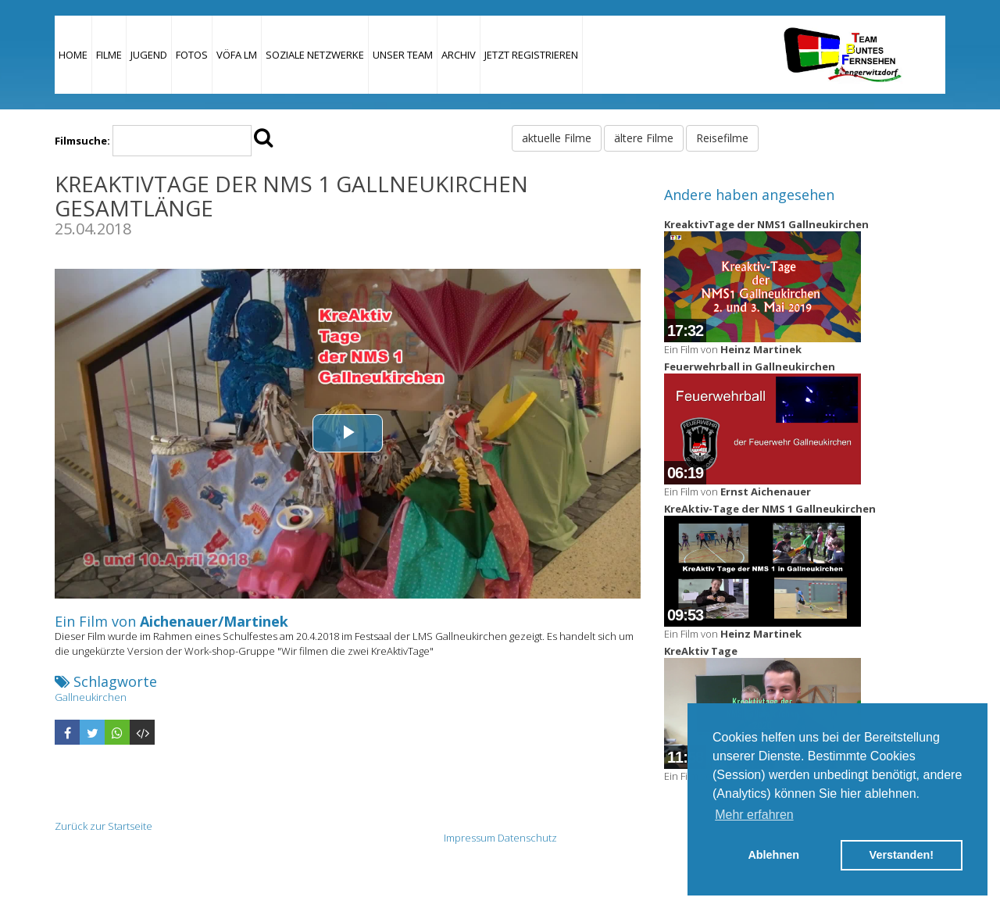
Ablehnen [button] (773, 855)
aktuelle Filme (556, 137)
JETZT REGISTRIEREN (531, 55)
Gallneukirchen (91, 697)
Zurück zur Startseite (103, 826)
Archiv (458, 55)
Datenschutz (527, 838)
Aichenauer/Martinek (214, 621)
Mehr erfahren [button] (754, 814)
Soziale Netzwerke (315, 55)
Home (73, 55)
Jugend (148, 55)
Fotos (192, 55)
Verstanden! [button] (902, 855)
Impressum (469, 838)
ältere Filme (643, 137)
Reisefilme (722, 137)
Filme (109, 55)
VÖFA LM (236, 55)
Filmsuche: (82, 141)
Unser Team (403, 55)
